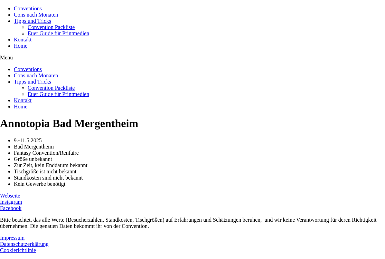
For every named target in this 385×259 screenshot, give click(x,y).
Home (20, 46)
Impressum (12, 238)
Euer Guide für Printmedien (58, 33)
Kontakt (23, 39)
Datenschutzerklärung (24, 244)
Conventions (28, 8)
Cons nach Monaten (36, 15)
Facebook (10, 208)
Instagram (11, 202)
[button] (192, 58)
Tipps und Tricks (32, 21)
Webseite (10, 196)
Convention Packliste (51, 27)
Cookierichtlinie (18, 250)
